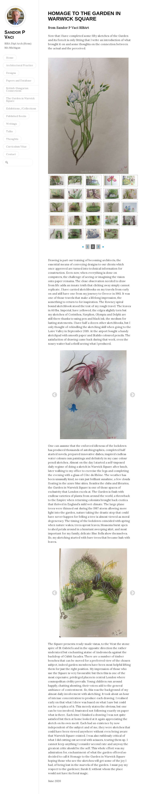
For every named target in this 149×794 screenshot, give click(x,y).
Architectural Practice (19, 65)
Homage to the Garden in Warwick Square (84, 16)
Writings (11, 123)
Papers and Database (18, 80)
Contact (11, 154)
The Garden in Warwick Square (20, 99)
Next (131, 394)
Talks (9, 131)
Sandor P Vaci (15, 16)
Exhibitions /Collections (21, 108)
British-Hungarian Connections (17, 89)
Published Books (16, 116)
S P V (15, 35)
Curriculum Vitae (16, 146)
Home (9, 57)
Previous (53, 394)
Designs (11, 73)
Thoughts (12, 139)
